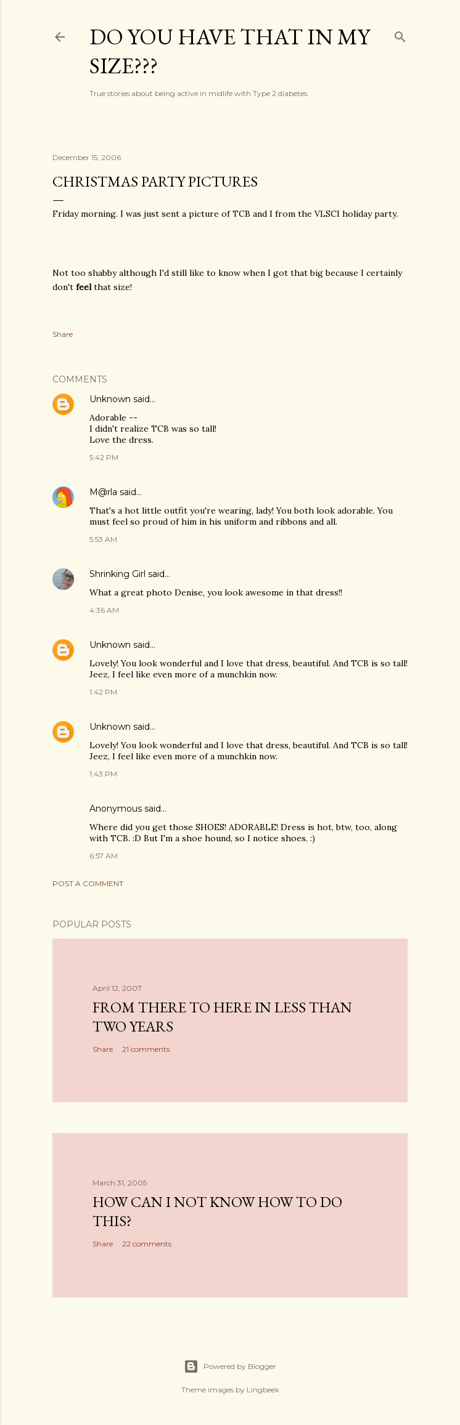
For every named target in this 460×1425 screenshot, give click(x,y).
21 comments (146, 1049)
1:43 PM (103, 773)
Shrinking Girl (117, 573)
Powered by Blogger (230, 1366)
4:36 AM (104, 610)
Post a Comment (87, 883)
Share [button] (62, 334)
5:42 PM (103, 457)
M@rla (103, 492)
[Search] (400, 34)
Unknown (110, 399)
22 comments (146, 1243)
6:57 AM (103, 855)
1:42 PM (103, 691)
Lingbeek (263, 1389)
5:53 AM (103, 539)
